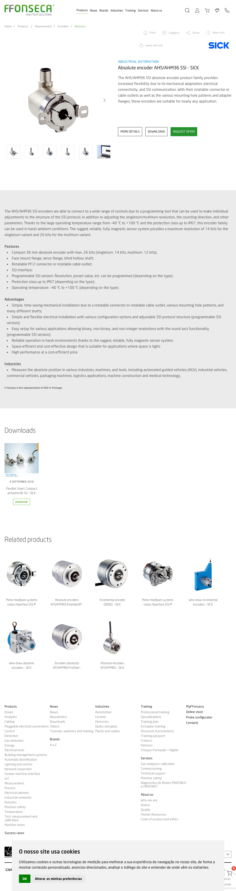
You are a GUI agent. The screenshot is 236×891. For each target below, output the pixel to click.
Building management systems (26, 755)
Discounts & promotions (157, 731)
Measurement (43, 26)
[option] (58, 100)
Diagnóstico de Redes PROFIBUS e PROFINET (163, 784)
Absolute (80, 26)
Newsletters (58, 717)
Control (10, 731)
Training (130, 10)
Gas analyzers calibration (158, 764)
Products (82, 10)
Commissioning (151, 768)
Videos (55, 726)
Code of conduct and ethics (159, 819)
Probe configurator (199, 717)
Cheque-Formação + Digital (159, 750)
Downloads (57, 721)
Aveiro (145, 805)
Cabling (10, 721)
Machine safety (15, 807)
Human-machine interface (22, 774)
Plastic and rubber (107, 731)
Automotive (103, 712)
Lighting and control (18, 764)
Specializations (151, 717)
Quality (145, 809)
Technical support (153, 773)
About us (156, 10)
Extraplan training (153, 726)
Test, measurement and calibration (21, 818)
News (93, 10)
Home (8, 26)
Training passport (153, 736)
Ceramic (100, 717)
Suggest (174, 32)
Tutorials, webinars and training (71, 731)
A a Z (53, 745)
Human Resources (153, 814)
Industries (117, 10)
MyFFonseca (195, 706)
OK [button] (25, 879)
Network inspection (18, 769)
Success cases (14, 833)
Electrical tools (14, 750)
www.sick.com (154, 45)
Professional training (155, 712)
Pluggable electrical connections (27, 726)
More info (219, 32)
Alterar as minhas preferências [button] (58, 879)
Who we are (149, 800)
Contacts (192, 723)
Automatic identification (21, 759)
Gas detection (14, 740)
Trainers (146, 740)
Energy (9, 745)
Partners (147, 745)
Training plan (150, 721)
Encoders (63, 26)
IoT (7, 778)
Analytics (11, 717)
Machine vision (15, 825)
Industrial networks (18, 797)
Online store (194, 712)
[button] (104, 100)
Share (196, 32)
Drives (9, 712)
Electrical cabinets (17, 793)
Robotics (11, 802)
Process (10, 788)
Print (153, 32)
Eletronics (102, 721)
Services (143, 10)
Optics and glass (106, 726)
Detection (11, 736)
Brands (103, 10)
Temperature (14, 812)
